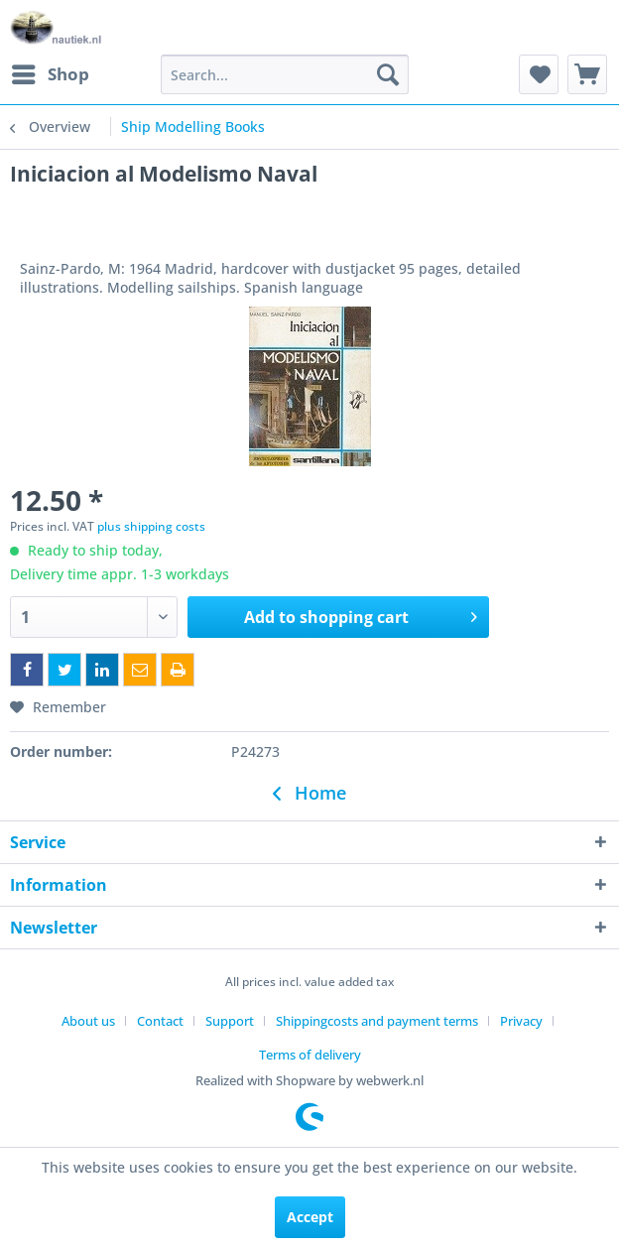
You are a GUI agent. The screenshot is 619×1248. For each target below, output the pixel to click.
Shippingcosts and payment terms (377, 1021)
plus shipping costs (151, 526)
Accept (310, 1216)
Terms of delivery (310, 1054)
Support (229, 1021)
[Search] (388, 74)
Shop (50, 72)
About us (88, 1021)
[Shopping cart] (587, 74)
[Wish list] (538, 74)
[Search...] (285, 74)
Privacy (521, 1021)
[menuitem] (49, 74)
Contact (160, 1021)
